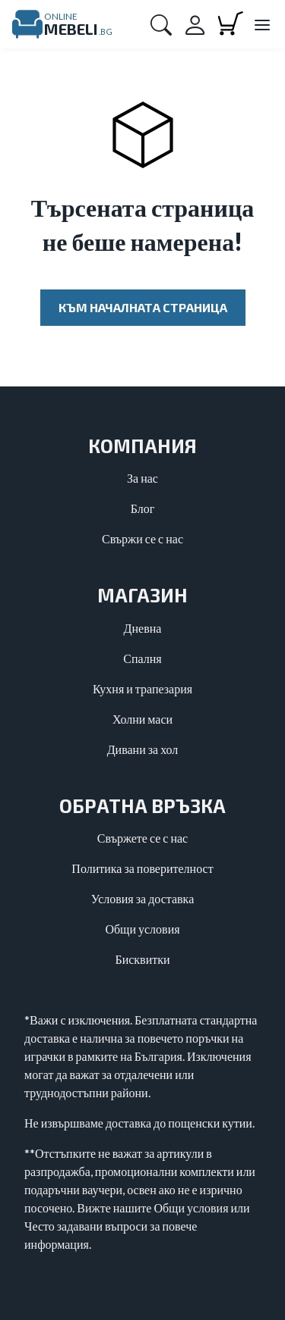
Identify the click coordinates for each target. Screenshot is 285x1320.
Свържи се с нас (142, 538)
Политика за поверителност (142, 868)
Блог (143, 508)
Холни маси (142, 719)
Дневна (143, 628)
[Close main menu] (261, 25)
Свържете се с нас (142, 837)
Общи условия (142, 928)
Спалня (142, 658)
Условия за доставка (143, 898)
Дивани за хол (143, 749)
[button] (161, 24)
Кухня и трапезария (142, 688)
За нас (142, 478)
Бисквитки (142, 959)
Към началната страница (143, 307)
